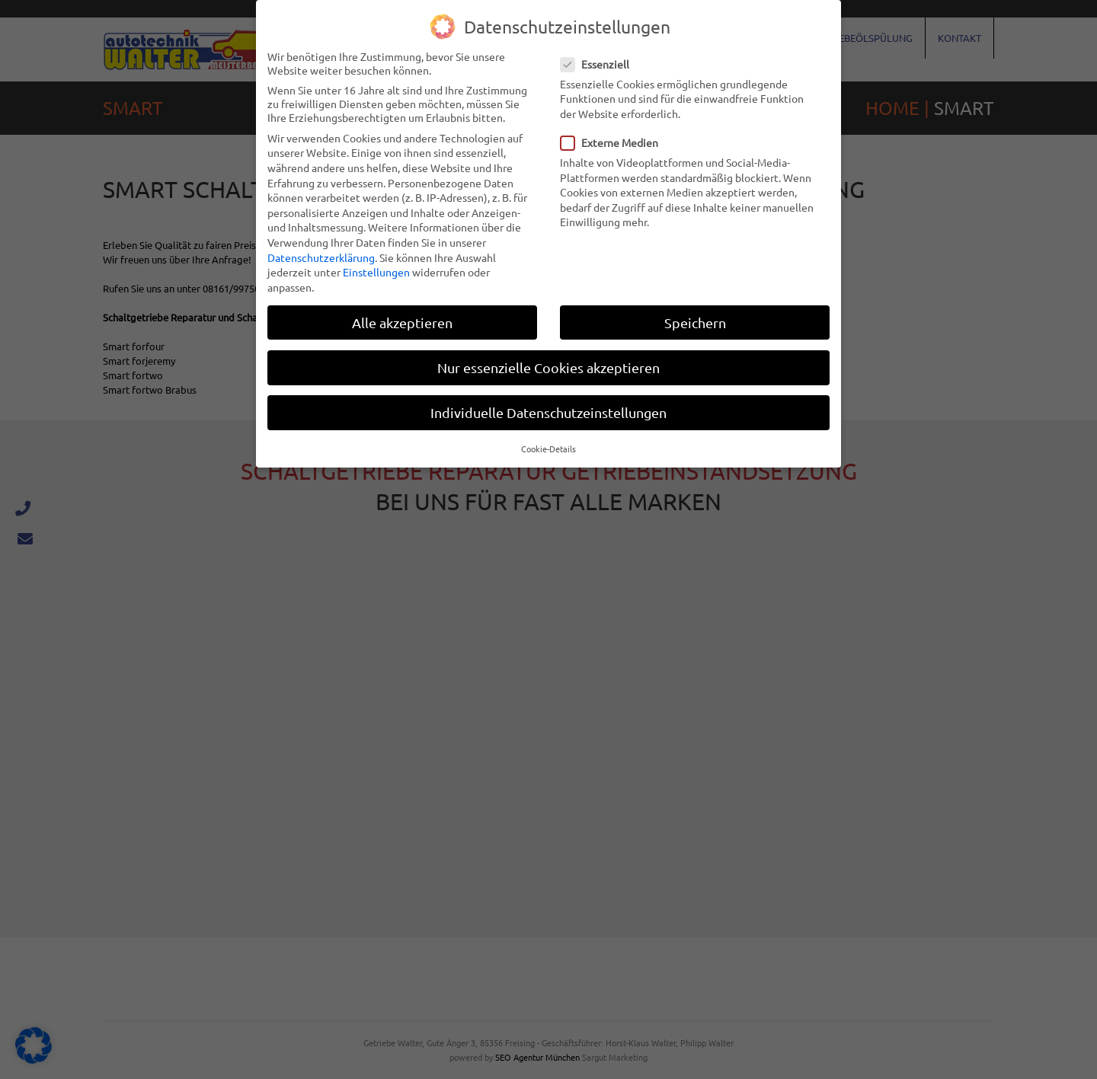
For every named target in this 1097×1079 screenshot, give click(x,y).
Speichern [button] (695, 322)
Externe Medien (614, 142)
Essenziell (599, 63)
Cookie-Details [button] (548, 448)
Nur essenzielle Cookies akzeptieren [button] (548, 367)
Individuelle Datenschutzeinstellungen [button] (548, 412)
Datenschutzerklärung (321, 256)
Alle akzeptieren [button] (402, 322)
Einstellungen (376, 272)
